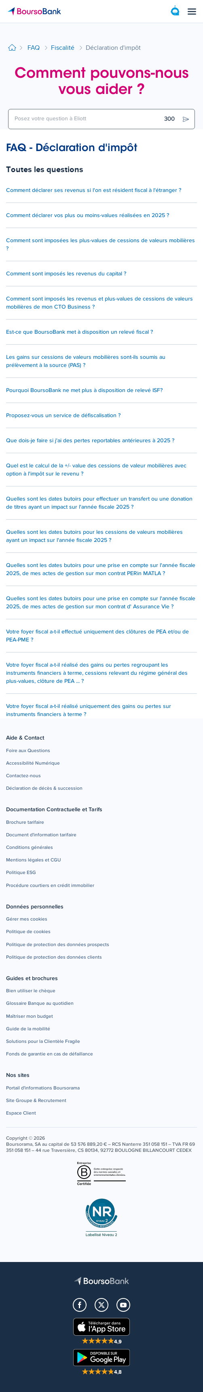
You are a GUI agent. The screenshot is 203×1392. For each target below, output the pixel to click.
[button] (28, 751)
